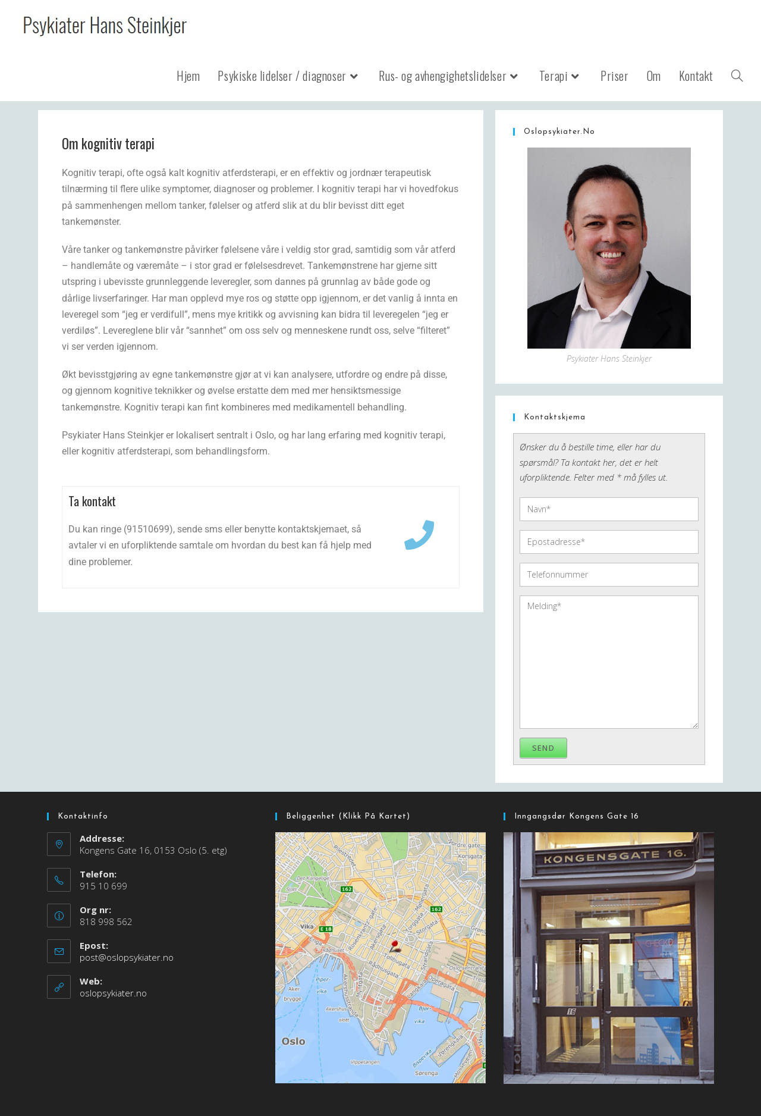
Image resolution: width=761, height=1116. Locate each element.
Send (543, 747)
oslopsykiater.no (113, 993)
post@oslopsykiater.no (127, 957)
